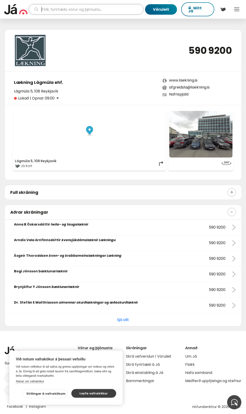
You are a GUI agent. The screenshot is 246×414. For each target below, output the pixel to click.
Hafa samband (198, 372)
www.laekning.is (183, 80)
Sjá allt (123, 319)
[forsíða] (16, 9)
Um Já (191, 356)
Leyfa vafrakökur (94, 393)
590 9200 (210, 50)
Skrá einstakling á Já (144, 372)
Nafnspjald (178, 94)
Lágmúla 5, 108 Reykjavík (36, 91)
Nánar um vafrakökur (30, 381)
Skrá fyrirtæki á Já (143, 364)
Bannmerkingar (140, 380)
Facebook (15, 406)
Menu (237, 9)
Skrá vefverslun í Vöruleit (148, 356)
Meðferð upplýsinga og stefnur (213, 380)
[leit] (86, 9)
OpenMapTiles (155, 113)
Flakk (190, 364)
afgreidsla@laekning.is (189, 87)
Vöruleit (161, 9)
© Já (116, 113)
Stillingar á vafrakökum (46, 394)
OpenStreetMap (132, 113)
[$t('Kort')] (223, 9)
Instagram (37, 406)
